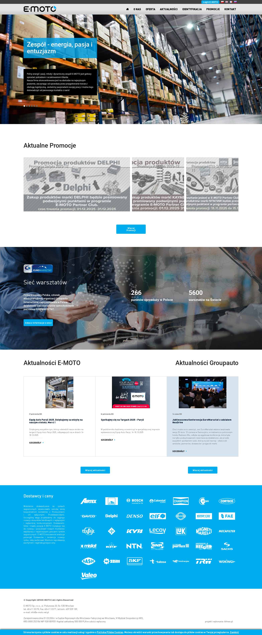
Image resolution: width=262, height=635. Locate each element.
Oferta (150, 9)
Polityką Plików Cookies (110, 632)
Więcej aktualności (95, 470)
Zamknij (234, 632)
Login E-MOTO (210, 2)
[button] (24, 106)
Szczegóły (35, 442)
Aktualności (169, 9)
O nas (137, 9)
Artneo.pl (228, 621)
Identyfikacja (192, 9)
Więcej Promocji (131, 229)
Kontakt (230, 9)
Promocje (213, 9)
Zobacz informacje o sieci (38, 322)
